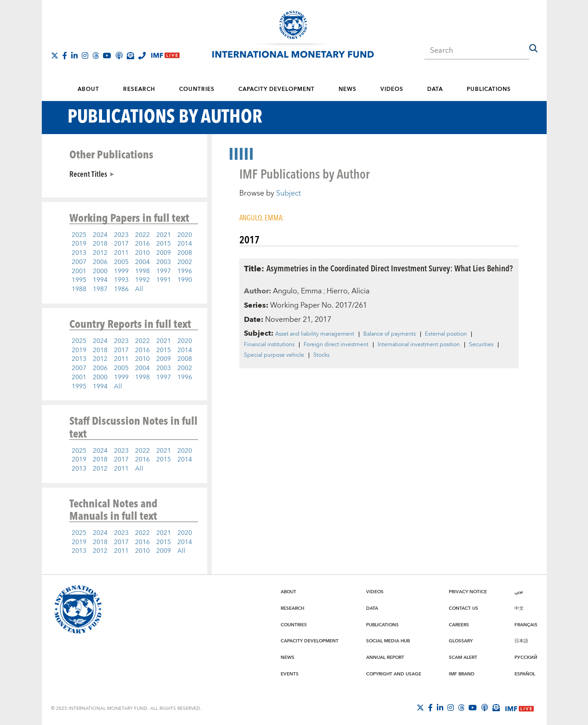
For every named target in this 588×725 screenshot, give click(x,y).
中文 (519, 608)
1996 (184, 271)
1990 (184, 280)
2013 (79, 253)
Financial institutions (269, 345)
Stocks (321, 355)
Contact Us (463, 608)
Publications (489, 89)
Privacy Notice (468, 592)
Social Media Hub (388, 641)
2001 (79, 271)
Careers (459, 625)
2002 (184, 262)
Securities (481, 345)
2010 (142, 253)
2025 (79, 235)
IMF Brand (462, 674)
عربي (518, 592)
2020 (184, 235)
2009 (163, 253)
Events (290, 674)
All (139, 289)
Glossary (461, 641)
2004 (142, 262)
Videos (391, 89)
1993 (121, 280)
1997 (163, 271)
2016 (142, 243)
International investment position (419, 345)
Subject (288, 193)
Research (139, 89)
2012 (100, 253)
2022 (142, 235)
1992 (142, 280)
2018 (100, 243)
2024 (100, 235)
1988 (79, 289)
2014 (184, 243)
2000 (100, 271)
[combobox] (476, 48)
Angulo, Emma (297, 291)
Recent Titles (88, 174)
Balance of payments (389, 334)
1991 (163, 280)
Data (435, 89)
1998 (142, 271)
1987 (100, 289)
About (88, 89)
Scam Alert (463, 657)
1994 (100, 280)
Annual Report (385, 657)
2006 (100, 262)
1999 (121, 271)
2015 (163, 243)
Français (525, 625)
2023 (121, 235)
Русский (525, 657)
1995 (79, 280)
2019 (79, 243)
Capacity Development (276, 89)
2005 (121, 262)
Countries (197, 89)
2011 (121, 253)
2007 (79, 262)
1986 (121, 289)
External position (446, 334)
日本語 (521, 641)
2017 (121, 243)
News (347, 89)
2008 (184, 253)
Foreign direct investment (336, 345)
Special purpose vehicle (274, 355)
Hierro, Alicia (348, 291)
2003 (163, 262)
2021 (163, 235)
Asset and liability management (314, 334)
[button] (533, 48)
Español (524, 674)
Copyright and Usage (393, 674)
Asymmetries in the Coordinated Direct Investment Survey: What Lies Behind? (389, 268)
